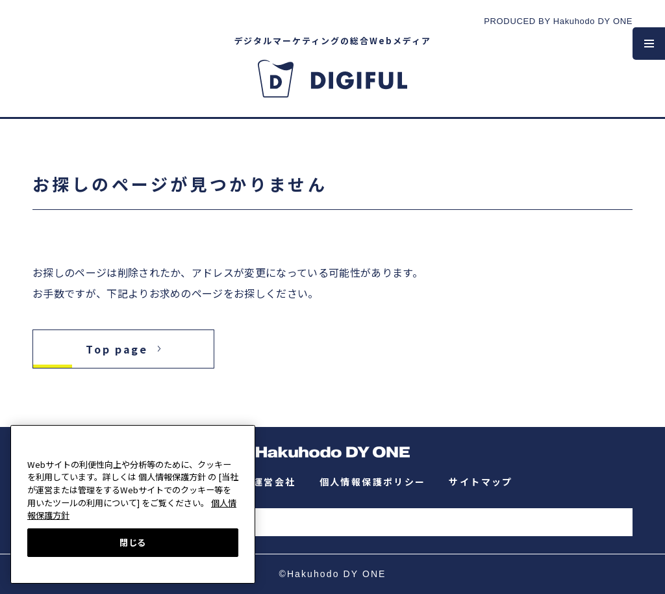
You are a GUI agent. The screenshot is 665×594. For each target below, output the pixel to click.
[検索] (338, 523)
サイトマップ (480, 481)
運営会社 (274, 481)
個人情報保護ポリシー (373, 481)
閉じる (132, 542)
